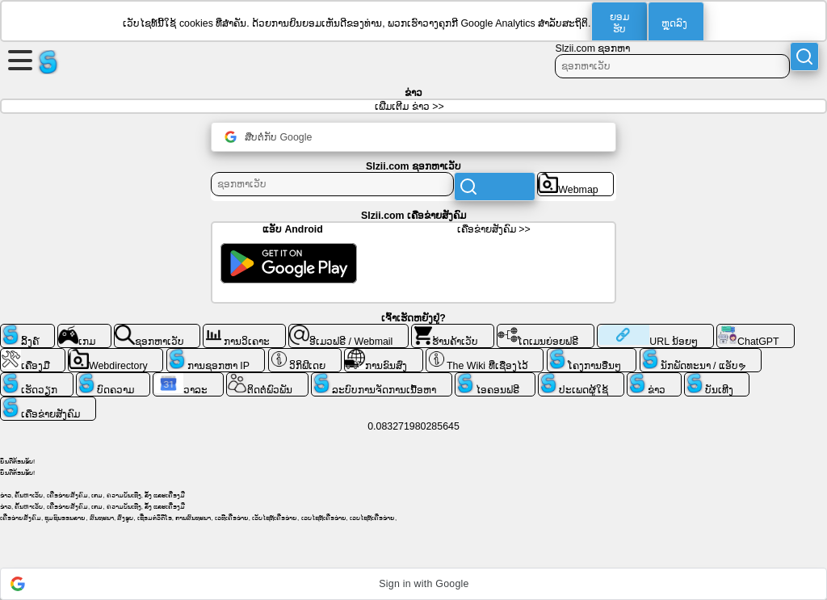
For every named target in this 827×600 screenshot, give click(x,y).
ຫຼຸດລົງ (674, 23)
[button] (413, 584)
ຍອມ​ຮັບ (619, 23)
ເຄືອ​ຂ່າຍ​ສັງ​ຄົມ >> (494, 229)
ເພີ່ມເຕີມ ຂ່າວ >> (409, 106)
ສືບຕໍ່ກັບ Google (268, 137)
